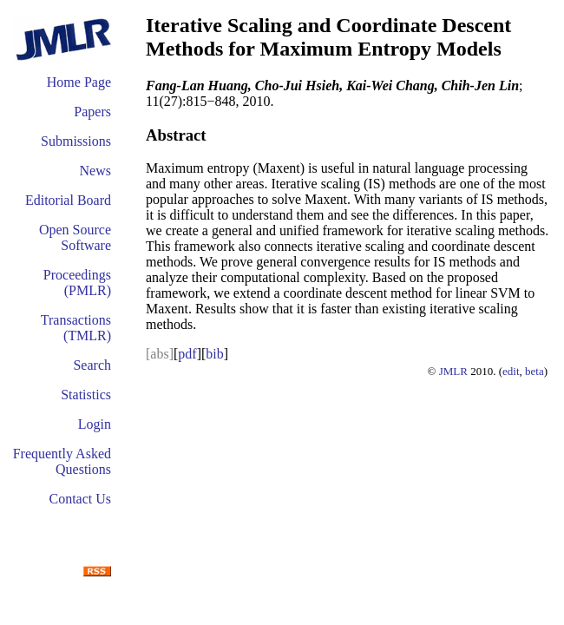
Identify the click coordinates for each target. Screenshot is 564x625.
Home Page (79, 82)
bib (214, 353)
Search (92, 365)
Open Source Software (75, 237)
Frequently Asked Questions (62, 461)
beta (534, 371)
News (95, 170)
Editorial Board (68, 200)
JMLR (453, 371)
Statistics (86, 394)
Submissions (76, 141)
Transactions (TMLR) (76, 327)
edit (511, 371)
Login (94, 424)
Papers (92, 111)
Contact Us (80, 498)
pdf (187, 353)
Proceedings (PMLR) (77, 282)
